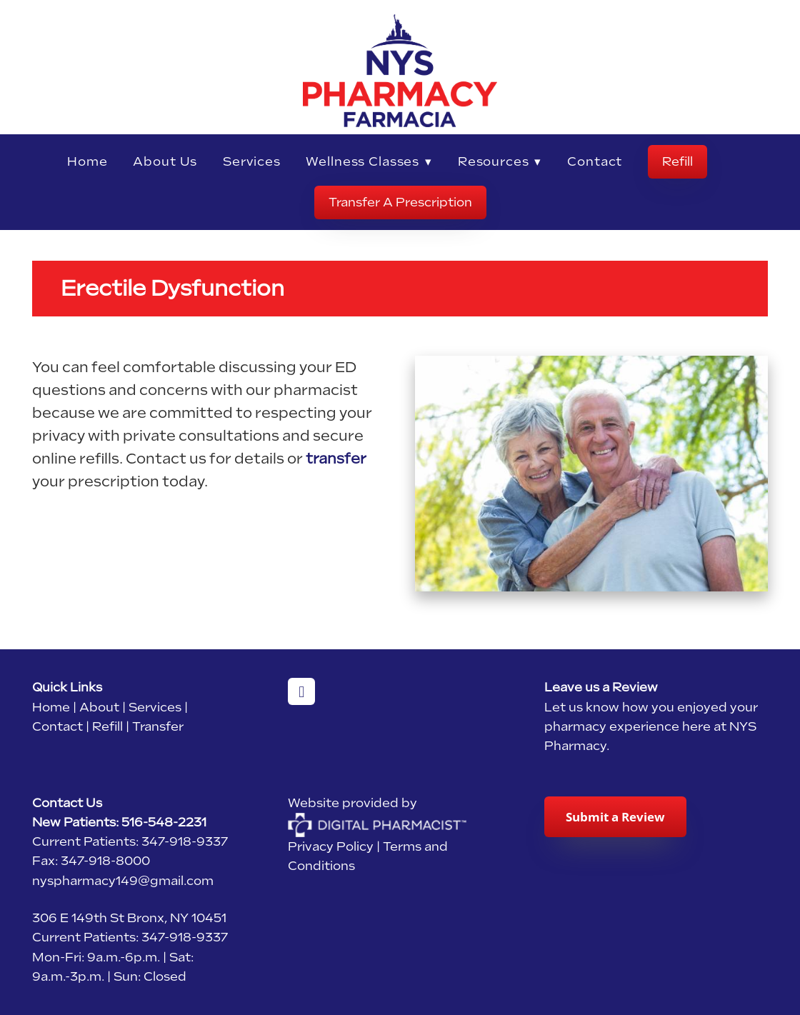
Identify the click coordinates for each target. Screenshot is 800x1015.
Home (87, 161)
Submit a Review (615, 817)
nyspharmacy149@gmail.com (123, 881)
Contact (594, 161)
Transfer (158, 726)
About (99, 707)
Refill (677, 161)
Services (252, 161)
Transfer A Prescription (400, 202)
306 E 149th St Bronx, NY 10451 (129, 918)
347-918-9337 (184, 841)
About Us (165, 161)
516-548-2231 (163, 822)
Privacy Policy (331, 846)
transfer (336, 458)
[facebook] (301, 691)
